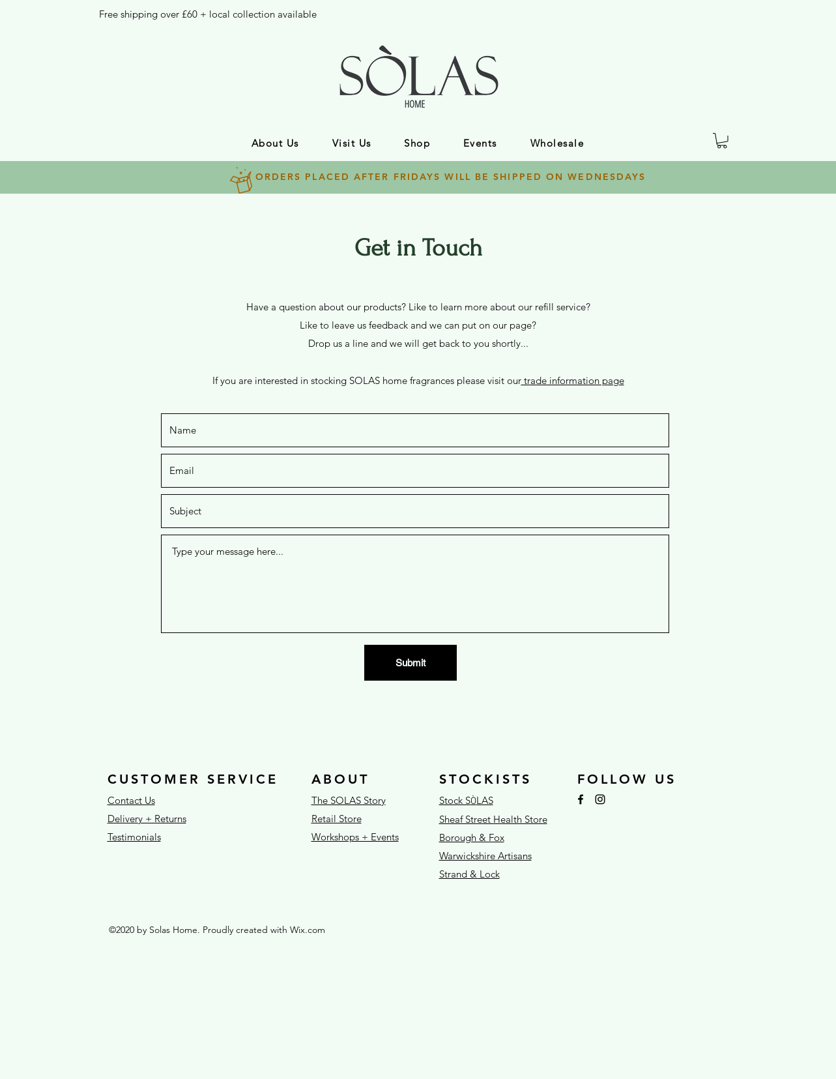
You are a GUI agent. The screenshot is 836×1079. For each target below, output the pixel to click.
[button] (275, 143)
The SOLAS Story (348, 800)
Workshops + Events (355, 837)
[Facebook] (580, 799)
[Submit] (410, 663)
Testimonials (134, 837)
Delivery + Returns (147, 818)
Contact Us (131, 800)
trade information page (572, 380)
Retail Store (336, 818)
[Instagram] (600, 799)
